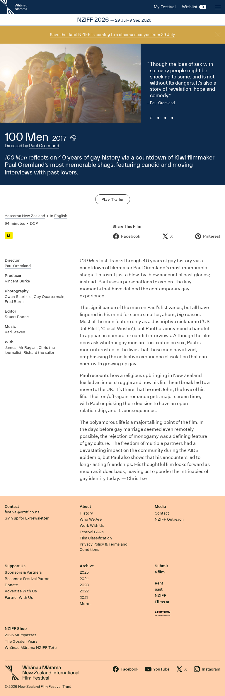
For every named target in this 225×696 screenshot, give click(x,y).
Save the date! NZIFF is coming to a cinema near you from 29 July (112, 34)
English (60, 215)
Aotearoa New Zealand (25, 215)
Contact (12, 506)
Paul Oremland (44, 145)
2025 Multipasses (20, 634)
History (86, 513)
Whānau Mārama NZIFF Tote (31, 647)
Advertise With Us (21, 591)
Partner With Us (19, 597)
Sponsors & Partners (23, 572)
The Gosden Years (21, 641)
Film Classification (96, 538)
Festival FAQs (92, 531)
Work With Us (92, 525)
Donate (11, 584)
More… (86, 603)
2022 (84, 591)
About (85, 506)
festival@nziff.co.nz (22, 512)
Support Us (15, 565)
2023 (84, 584)
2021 (84, 597)
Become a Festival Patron (27, 578)
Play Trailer (112, 199)
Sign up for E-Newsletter (27, 518)
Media (160, 506)
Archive (87, 565)
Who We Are (91, 519)
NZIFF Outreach (169, 519)
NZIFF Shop (16, 628)
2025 (84, 572)
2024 (84, 578)
